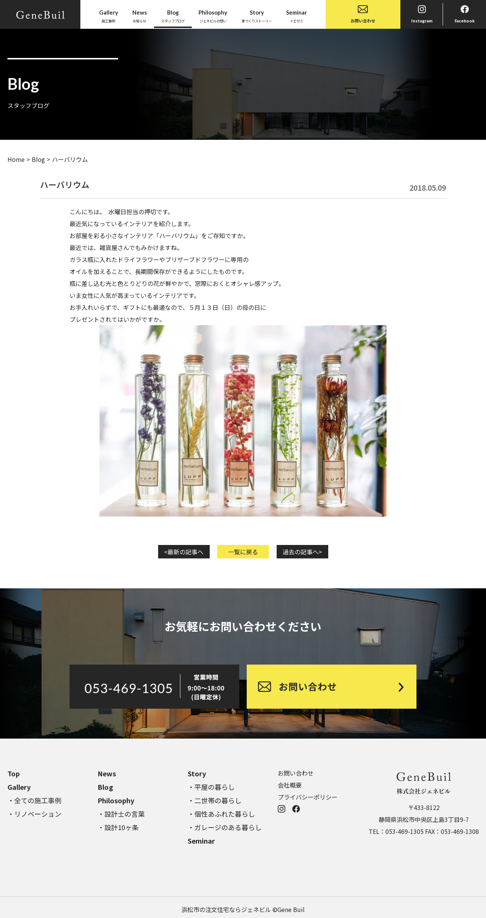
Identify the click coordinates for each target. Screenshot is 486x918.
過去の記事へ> (302, 551)
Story (197, 773)
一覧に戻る (243, 551)
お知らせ (139, 15)
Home (16, 159)
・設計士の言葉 (121, 814)
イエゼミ (296, 15)
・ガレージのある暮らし (225, 827)
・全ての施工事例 (34, 800)
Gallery (19, 787)
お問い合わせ (363, 14)
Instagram (422, 14)
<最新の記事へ (183, 551)
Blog (38, 159)
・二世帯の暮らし (215, 800)
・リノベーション (34, 814)
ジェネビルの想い (213, 15)
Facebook (465, 14)
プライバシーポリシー (308, 796)
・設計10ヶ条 (118, 827)
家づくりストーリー (257, 15)
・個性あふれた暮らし (221, 814)
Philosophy (116, 800)
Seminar (201, 840)
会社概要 (290, 784)
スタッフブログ (173, 15)
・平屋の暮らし (211, 787)
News (107, 773)
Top (13, 773)
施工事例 (108, 15)
